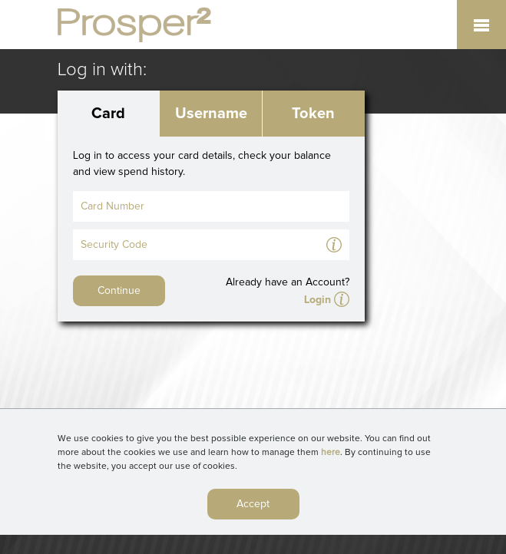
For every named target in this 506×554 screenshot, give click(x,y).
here (330, 456)
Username (211, 113)
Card (108, 113)
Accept (253, 508)
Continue (119, 290)
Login (317, 300)
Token (313, 113)
